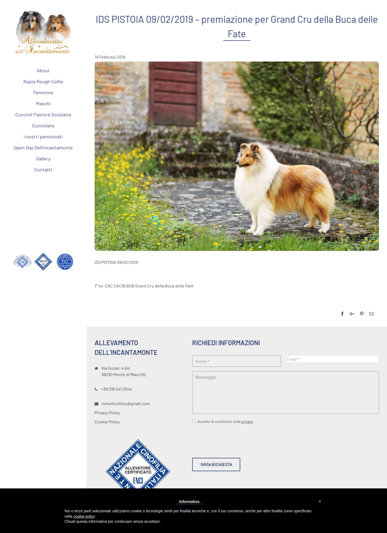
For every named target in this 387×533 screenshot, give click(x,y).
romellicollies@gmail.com (125, 403)
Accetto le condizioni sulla (225, 421)
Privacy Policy (107, 412)
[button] (320, 501)
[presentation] (233, 438)
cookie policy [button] (84, 516)
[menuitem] (43, 70)
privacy (247, 421)
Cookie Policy (107, 421)
